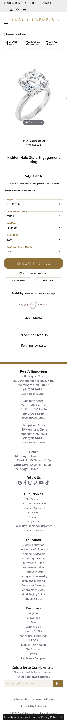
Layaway (33, 521)
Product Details (33, 335)
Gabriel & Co (33, 626)
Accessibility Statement (33, 706)
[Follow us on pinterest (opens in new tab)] (35, 483)
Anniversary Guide (33, 589)
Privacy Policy (21, 699)
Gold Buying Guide (33, 594)
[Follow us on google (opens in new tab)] (20, 483)
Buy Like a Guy (33, 598)
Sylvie (33, 653)
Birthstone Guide (33, 563)
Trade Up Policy (33, 530)
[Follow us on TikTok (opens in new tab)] (47, 483)
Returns (49, 280)
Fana (33, 622)
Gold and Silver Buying (33, 503)
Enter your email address (33, 677)
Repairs (33, 517)
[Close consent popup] (61, 717)
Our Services (33, 499)
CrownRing (33, 617)
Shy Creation (33, 649)
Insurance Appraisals (33, 508)
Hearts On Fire (33, 631)
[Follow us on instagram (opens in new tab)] (30, 483)
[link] (44, 3)
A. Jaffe (33, 613)
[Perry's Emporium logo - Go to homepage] (33, 18)
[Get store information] (33, 393)
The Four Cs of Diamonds (33, 549)
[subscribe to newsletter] (58, 683)
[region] (33, 97)
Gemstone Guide (33, 567)
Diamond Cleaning (33, 581)
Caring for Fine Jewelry (33, 576)
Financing (33, 512)
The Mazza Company (33, 658)
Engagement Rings (16, 34)
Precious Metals (33, 572)
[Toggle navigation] (5, 22)
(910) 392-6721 (33, 144)
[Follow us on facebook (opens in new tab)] (25, 483)
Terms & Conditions (42, 699)
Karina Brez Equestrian (33, 635)
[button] (12, 3)
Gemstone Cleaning (33, 585)
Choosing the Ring (33, 558)
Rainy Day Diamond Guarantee (33, 526)
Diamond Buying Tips (33, 554)
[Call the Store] (33, 389)
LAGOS (33, 640)
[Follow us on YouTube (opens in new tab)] (41, 483)
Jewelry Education (33, 545)
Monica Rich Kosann (33, 644)
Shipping (18, 280)
